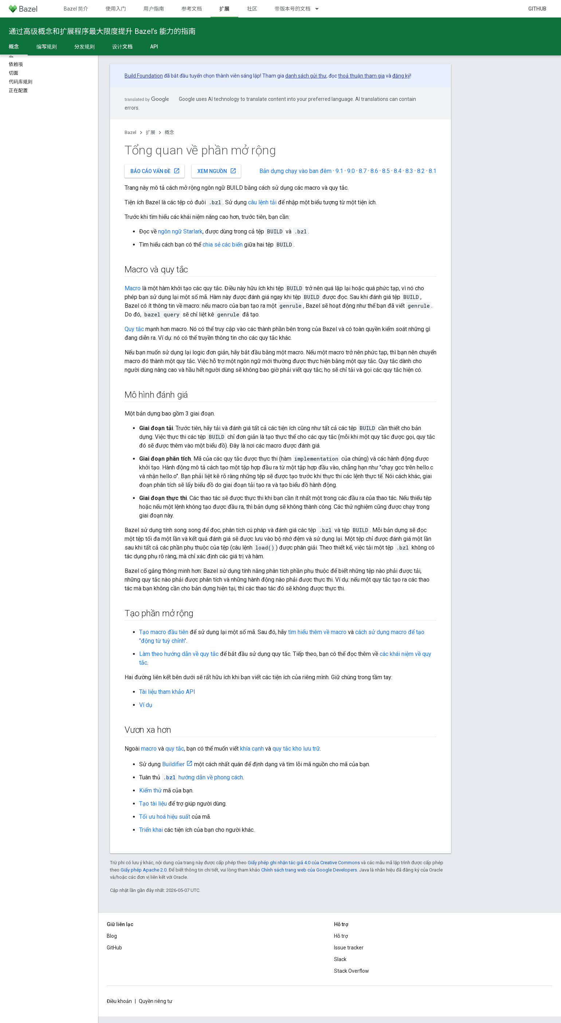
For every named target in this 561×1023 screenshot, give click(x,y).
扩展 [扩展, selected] (224, 9)
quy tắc (174, 748)
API (154, 47)
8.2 (421, 171)
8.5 (386, 171)
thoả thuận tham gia (361, 76)
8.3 (409, 171)
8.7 (362, 171)
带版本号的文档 (292, 9)
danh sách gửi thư (305, 76)
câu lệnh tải (262, 202)
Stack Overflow (351, 971)
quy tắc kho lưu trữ (296, 748)
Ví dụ (145, 704)
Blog (112, 936)
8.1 (432, 171)
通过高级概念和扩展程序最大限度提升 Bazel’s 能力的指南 (102, 31)
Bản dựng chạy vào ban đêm (295, 171)
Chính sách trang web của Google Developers (309, 870)
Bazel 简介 (76, 9)
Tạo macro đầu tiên (163, 632)
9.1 (339, 171)
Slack (340, 959)
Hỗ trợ (341, 936)
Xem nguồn (216, 171)
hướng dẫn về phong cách (202, 777)
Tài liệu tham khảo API (167, 691)
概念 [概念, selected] (14, 47)
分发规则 (84, 47)
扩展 (150, 132)
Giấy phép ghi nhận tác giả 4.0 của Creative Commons (304, 862)
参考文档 (191, 9)
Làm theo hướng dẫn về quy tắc (179, 653)
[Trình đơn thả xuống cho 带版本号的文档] (320, 8)
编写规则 (46, 47)
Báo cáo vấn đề (155, 171)
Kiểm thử (150, 790)
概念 (169, 132)
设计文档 (122, 47)
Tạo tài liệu (153, 803)
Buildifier (173, 764)
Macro (133, 288)
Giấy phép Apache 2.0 (143, 870)
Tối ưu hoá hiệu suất (164, 816)
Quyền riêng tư (155, 1001)
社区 (252, 9)
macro (149, 748)
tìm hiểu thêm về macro (317, 632)
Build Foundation (144, 76)
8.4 (397, 171)
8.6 (374, 171)
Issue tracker (349, 948)
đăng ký (401, 76)
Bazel (130, 132)
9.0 (351, 171)
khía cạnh (252, 748)
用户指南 (154, 9)
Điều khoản (119, 1001)
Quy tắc (134, 329)
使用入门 (116, 9)
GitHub (537, 9)
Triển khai (151, 829)
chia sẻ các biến (223, 244)
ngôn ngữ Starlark (180, 231)
